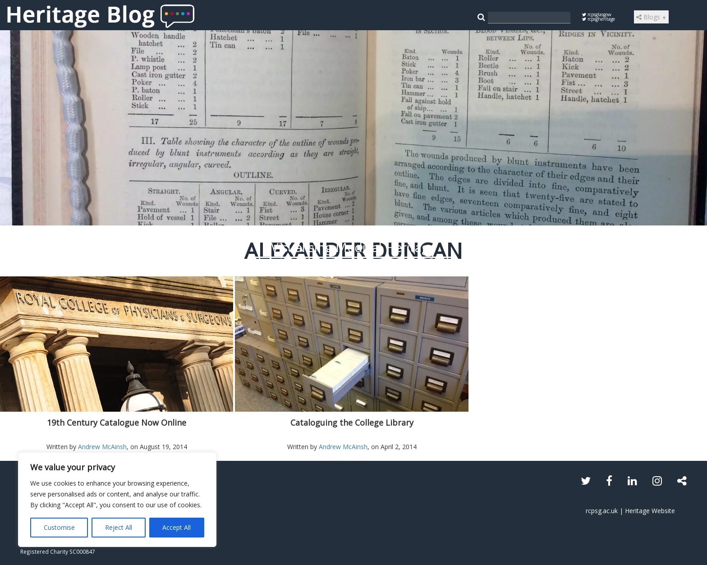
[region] (117, 499)
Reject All (118, 527)
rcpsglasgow (596, 14)
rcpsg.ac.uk (602, 510)
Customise (59, 527)
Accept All (176, 527)
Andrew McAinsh (102, 446)
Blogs (651, 17)
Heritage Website (650, 510)
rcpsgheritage (598, 19)
